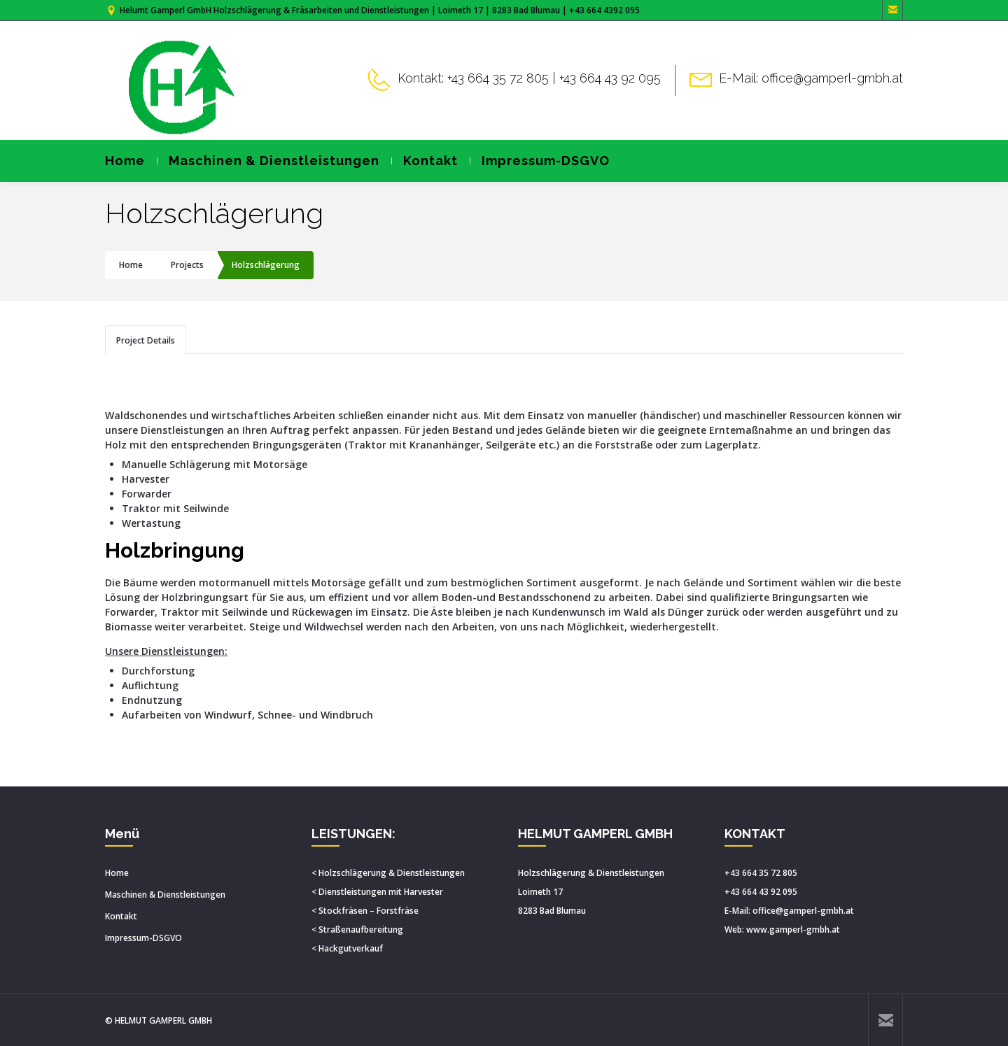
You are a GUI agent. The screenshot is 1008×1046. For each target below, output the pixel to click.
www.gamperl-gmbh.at (793, 929)
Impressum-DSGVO (540, 160)
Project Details (145, 340)
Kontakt (424, 160)
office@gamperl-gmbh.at (803, 911)
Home (125, 160)
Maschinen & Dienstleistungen (268, 160)
